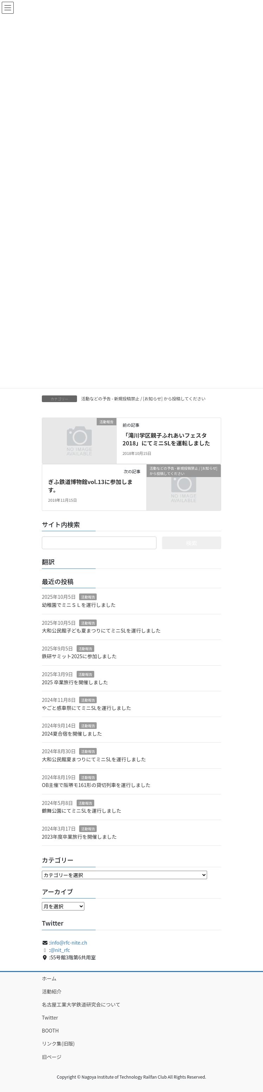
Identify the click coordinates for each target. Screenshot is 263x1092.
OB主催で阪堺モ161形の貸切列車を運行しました (96, 784)
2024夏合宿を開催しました (72, 733)
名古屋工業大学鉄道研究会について (81, 1004)
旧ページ (52, 1056)
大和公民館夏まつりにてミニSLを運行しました (94, 759)
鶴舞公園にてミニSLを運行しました (81, 810)
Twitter (50, 1017)
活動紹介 (52, 991)
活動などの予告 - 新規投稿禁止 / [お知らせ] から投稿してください (143, 398)
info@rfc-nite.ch (69, 942)
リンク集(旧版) (58, 1043)
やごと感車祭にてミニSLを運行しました (86, 707)
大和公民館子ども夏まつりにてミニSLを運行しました (101, 630)
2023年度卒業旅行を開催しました (79, 836)
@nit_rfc (60, 949)
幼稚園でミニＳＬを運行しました (79, 604)
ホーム (49, 978)
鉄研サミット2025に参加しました (79, 656)
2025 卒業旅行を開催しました (75, 682)
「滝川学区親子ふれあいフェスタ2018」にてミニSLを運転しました (166, 439)
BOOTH (50, 1030)
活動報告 (88, 596)
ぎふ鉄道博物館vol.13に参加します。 (90, 485)
